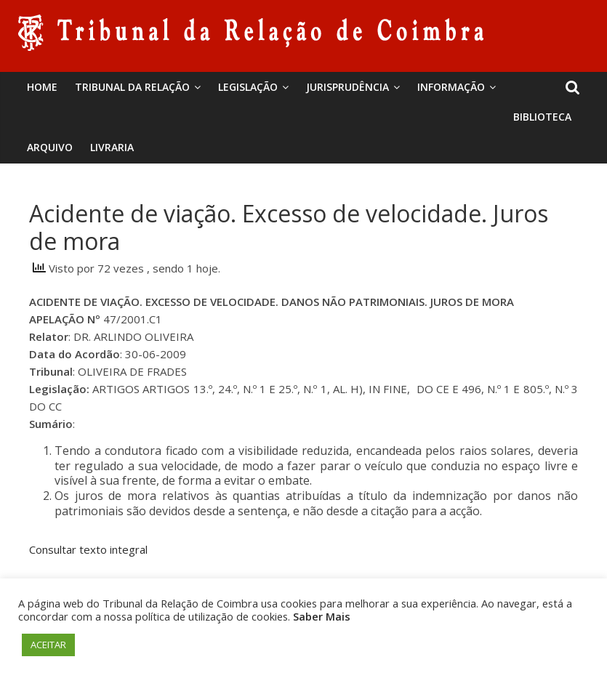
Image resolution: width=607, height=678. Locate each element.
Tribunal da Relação (132, 87)
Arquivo (50, 147)
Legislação (248, 87)
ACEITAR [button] (48, 644)
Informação (451, 87)
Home (42, 87)
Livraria (112, 147)
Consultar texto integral (88, 549)
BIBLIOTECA (542, 117)
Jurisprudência (347, 87)
